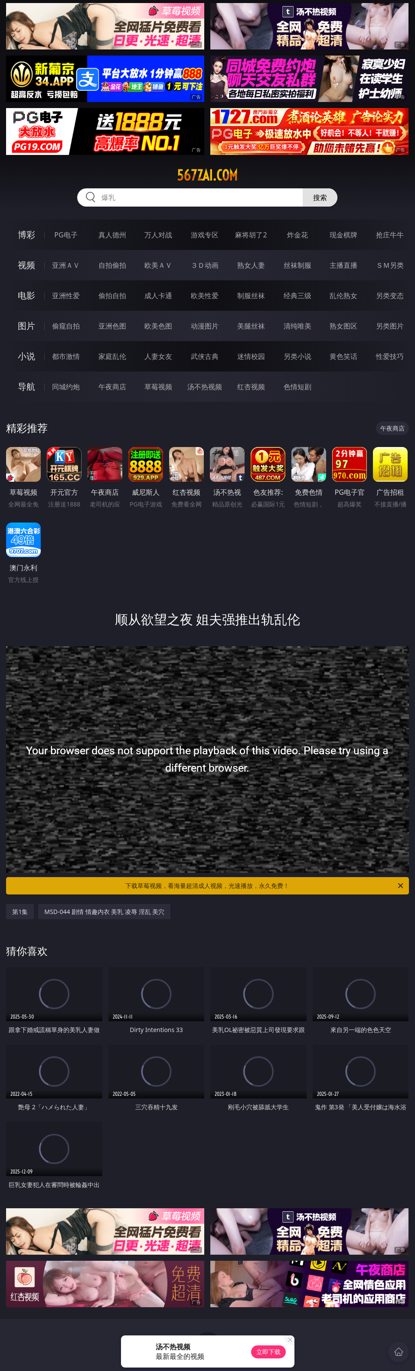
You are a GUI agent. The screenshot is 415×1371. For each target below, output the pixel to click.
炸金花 (297, 235)
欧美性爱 (205, 295)
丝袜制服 (297, 265)
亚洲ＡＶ (66, 265)
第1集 (20, 911)
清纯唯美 (297, 326)
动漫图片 (205, 326)
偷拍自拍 (112, 295)
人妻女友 (158, 356)
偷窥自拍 (66, 326)
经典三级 (297, 295)
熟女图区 (343, 326)
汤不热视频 (204, 386)
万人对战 (158, 235)
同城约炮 (66, 386)
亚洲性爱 (66, 295)
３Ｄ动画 (205, 265)
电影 (26, 295)
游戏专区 (205, 235)
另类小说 (297, 356)
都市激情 (66, 356)
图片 (26, 326)
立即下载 (268, 1352)
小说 (26, 356)
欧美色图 (158, 326)
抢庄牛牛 (390, 235)
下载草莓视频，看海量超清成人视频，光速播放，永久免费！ (264, 886)
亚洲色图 (112, 326)
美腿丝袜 (251, 326)
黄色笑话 (343, 356)
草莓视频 (158, 386)
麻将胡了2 (251, 235)
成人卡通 (158, 295)
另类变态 (390, 295)
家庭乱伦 (112, 356)
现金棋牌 (343, 235)
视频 (26, 265)
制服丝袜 (251, 295)
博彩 (26, 234)
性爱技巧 (390, 356)
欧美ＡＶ (158, 265)
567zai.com (207, 175)
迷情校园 (251, 356)
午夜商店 (112, 386)
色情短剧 (297, 386)
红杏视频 (251, 386)
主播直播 (343, 265)
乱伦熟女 (343, 295)
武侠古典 (205, 356)
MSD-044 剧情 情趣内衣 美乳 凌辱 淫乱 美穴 (104, 911)
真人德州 (112, 235)
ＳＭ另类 (390, 265)
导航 (26, 386)
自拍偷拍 (112, 265)
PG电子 (65, 235)
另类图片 (390, 326)
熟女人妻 (251, 265)
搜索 (320, 197)
